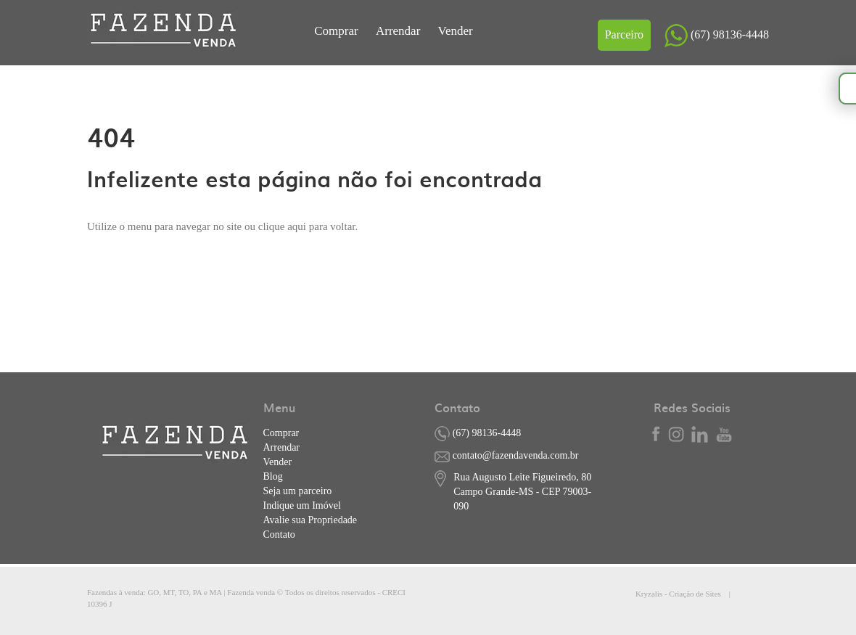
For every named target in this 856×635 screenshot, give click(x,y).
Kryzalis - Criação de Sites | (702, 593)
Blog (273, 476)
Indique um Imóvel (302, 505)
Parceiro (624, 34)
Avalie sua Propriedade (310, 520)
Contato (279, 534)
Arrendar (400, 31)
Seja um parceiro (297, 491)
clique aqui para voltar (306, 226)
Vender (455, 31)
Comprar (337, 31)
